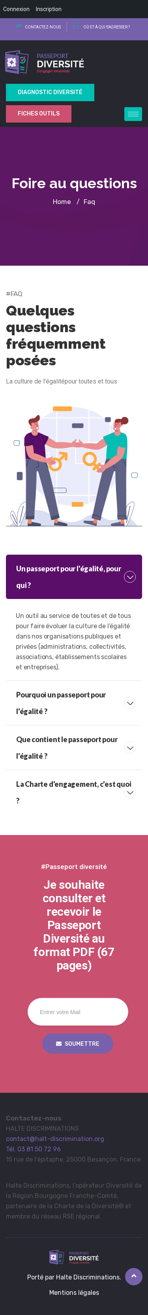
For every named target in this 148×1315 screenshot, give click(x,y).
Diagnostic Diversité (50, 92)
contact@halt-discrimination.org (55, 1139)
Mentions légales (74, 1292)
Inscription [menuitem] (49, 9)
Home (62, 202)
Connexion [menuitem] (16, 9)
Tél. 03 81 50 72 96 (33, 1149)
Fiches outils (39, 113)
